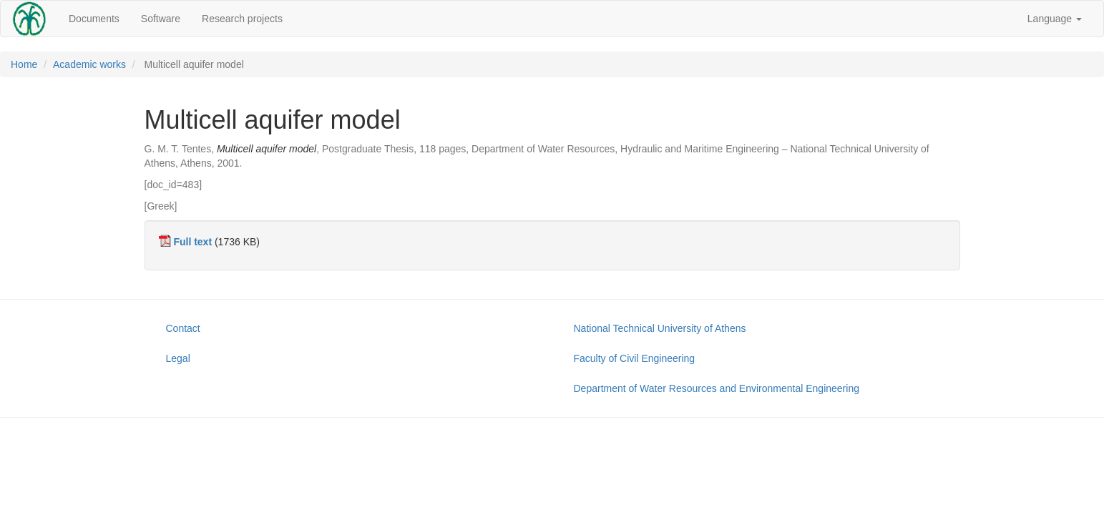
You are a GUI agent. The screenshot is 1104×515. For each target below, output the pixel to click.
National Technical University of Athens (660, 328)
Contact (183, 328)
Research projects (242, 18)
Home (24, 64)
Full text (192, 241)
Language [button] (1054, 18)
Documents (94, 18)
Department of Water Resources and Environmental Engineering (716, 388)
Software (160, 18)
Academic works (89, 64)
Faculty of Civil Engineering (634, 358)
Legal (178, 358)
